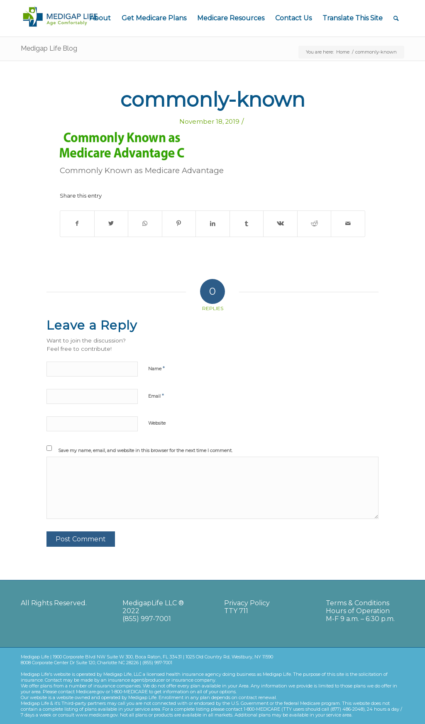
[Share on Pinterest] (179, 223)
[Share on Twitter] (111, 223)
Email (156, 395)
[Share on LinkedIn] (213, 223)
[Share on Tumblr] (247, 223)
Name (156, 368)
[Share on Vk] (280, 223)
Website (157, 423)
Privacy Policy (247, 603)
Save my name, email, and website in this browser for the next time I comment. (145, 450)
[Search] (396, 18)
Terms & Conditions (357, 603)
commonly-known (212, 100)
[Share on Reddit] (314, 223)
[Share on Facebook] (77, 223)
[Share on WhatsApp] (145, 223)
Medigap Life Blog (49, 48)
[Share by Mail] (348, 223)
